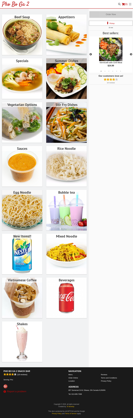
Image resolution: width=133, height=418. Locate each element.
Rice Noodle (66, 148)
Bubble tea (66, 192)
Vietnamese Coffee (22, 280)
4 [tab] (112, 71)
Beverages (66, 280)
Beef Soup (22, 17)
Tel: (75, 394)
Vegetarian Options (22, 104)
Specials (22, 60)
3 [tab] (109, 71)
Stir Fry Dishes (66, 104)
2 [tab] (105, 71)
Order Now (111, 14)
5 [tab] (116, 71)
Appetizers (66, 17)
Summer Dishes (66, 60)
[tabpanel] (111, 54)
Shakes (22, 324)
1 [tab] (101, 71)
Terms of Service (71, 413)
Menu (70, 375)
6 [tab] (120, 71)
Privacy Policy (106, 381)
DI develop (70, 406)
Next (131, 54)
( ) (125, 4)
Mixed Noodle (66, 236)
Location (71, 381)
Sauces (22, 148)
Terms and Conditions (109, 378)
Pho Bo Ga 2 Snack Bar (17, 371)
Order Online (73, 378)
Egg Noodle (22, 192)
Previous (90, 54)
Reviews (104, 375)
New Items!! (22, 236)
